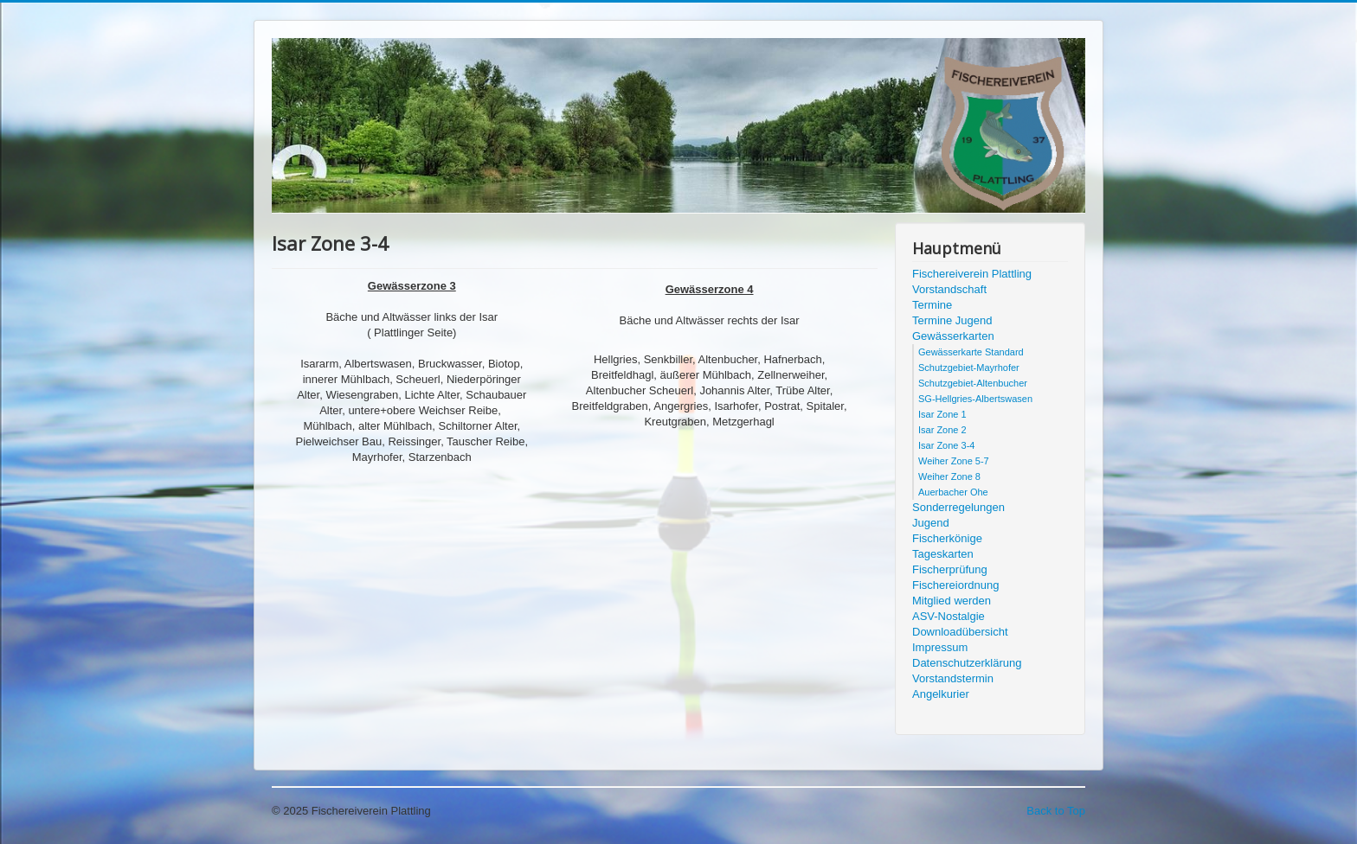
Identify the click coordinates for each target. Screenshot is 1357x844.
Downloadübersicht (960, 631)
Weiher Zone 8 (949, 476)
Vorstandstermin (953, 678)
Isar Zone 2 (942, 430)
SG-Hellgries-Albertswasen (975, 398)
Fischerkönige (947, 538)
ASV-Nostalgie (948, 616)
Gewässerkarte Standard (971, 352)
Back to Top (1055, 810)
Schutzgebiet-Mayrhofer (968, 367)
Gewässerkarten (953, 335)
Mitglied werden (951, 600)
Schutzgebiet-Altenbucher (972, 383)
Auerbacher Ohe (953, 492)
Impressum (940, 647)
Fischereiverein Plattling (972, 273)
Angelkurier (940, 693)
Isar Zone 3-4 (946, 445)
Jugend (930, 522)
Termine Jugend (952, 320)
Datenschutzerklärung (966, 662)
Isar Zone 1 (942, 414)
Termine (932, 304)
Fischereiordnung (955, 585)
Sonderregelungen (958, 507)
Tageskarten (943, 553)
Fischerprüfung (949, 569)
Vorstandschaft (949, 289)
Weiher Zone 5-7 (953, 461)
